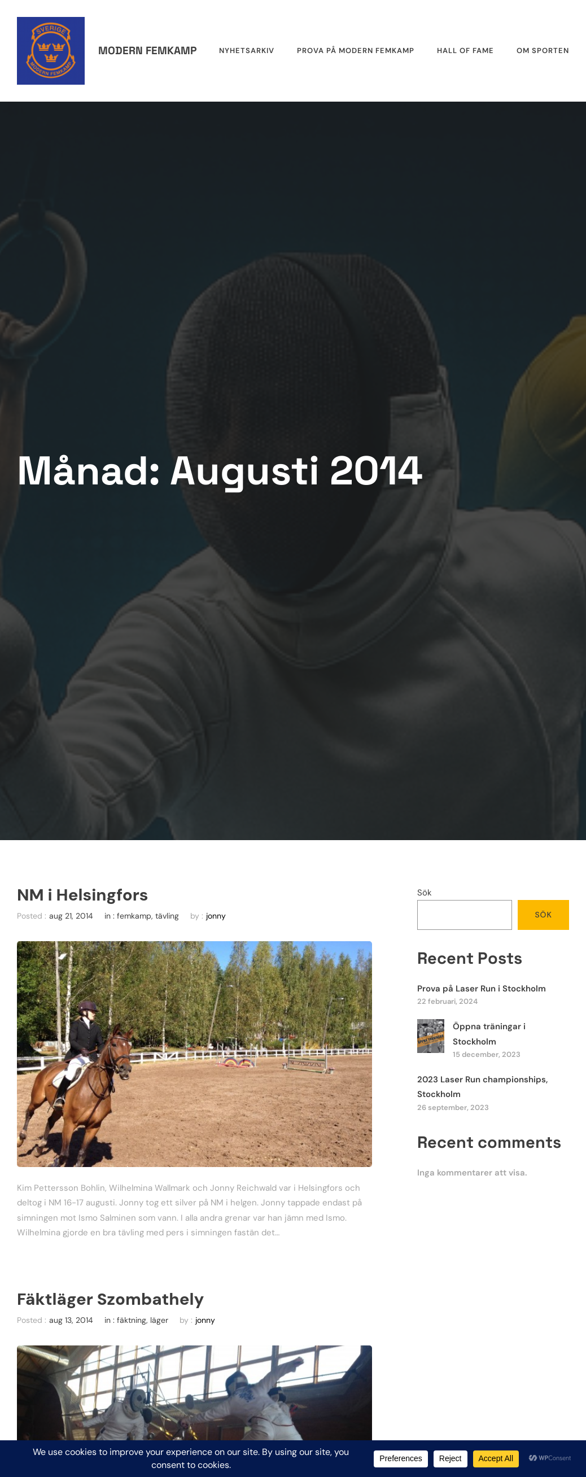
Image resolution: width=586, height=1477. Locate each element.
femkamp (134, 916)
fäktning (131, 1320)
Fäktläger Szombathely (110, 1299)
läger (159, 1320)
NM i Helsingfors (82, 895)
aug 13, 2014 (71, 1320)
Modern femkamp (147, 50)
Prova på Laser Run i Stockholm (481, 988)
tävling (167, 916)
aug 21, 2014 (71, 916)
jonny (216, 916)
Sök (424, 892)
